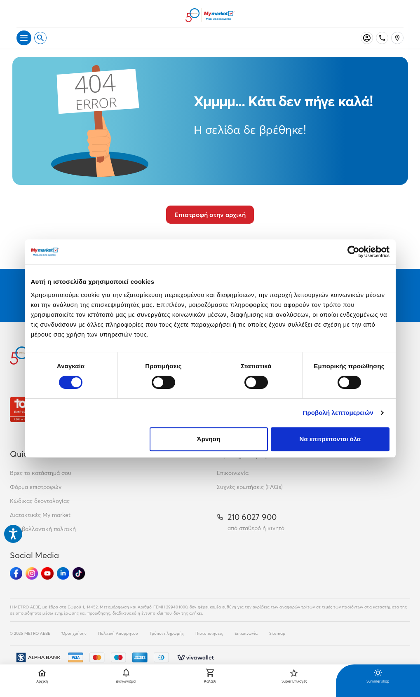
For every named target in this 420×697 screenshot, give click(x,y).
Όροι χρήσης (74, 633)
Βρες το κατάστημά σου (40, 473)
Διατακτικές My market (40, 515)
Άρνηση (209, 438)
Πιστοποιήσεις (209, 633)
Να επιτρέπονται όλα (330, 438)
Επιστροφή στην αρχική (210, 215)
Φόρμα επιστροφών (35, 487)
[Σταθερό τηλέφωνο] (382, 38)
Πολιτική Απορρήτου (118, 633)
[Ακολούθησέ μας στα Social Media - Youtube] (47, 573)
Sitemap (277, 633)
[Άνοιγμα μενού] (23, 37)
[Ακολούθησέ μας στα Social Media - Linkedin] (63, 573)
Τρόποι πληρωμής (167, 633)
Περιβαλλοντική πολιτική (43, 529)
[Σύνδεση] (367, 38)
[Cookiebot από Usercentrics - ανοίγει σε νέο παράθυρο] (353, 252)
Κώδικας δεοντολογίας (40, 501)
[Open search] (40, 38)
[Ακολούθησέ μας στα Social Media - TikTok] (79, 573)
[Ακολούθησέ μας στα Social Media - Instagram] (32, 573)
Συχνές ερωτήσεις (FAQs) (250, 487)
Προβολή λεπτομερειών (338, 412)
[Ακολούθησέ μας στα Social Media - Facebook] (16, 573)
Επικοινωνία (233, 473)
